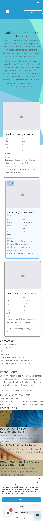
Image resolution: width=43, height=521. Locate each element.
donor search (25, 73)
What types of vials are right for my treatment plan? (20, 413)
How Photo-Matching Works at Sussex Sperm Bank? (20, 462)
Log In (33, 12)
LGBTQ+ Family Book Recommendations (13, 429)
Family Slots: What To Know (18, 445)
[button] (39, 478)
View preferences (21, 512)
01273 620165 (20, 379)
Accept (21, 500)
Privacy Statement (26, 518)
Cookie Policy (15, 518)
